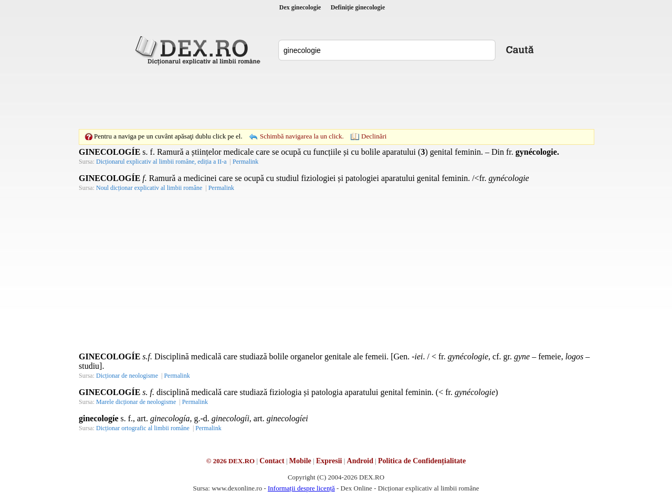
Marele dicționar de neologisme (136, 402)
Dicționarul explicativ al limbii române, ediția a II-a (161, 161)
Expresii (329, 461)
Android (360, 461)
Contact (271, 461)
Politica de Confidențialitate (422, 461)
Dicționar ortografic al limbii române (143, 428)
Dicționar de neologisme (127, 375)
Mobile (300, 461)
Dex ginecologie (300, 7)
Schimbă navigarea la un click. (302, 136)
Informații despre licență (301, 488)
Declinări (373, 136)
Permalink (245, 161)
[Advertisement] (336, 97)
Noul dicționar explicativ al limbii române (149, 187)
